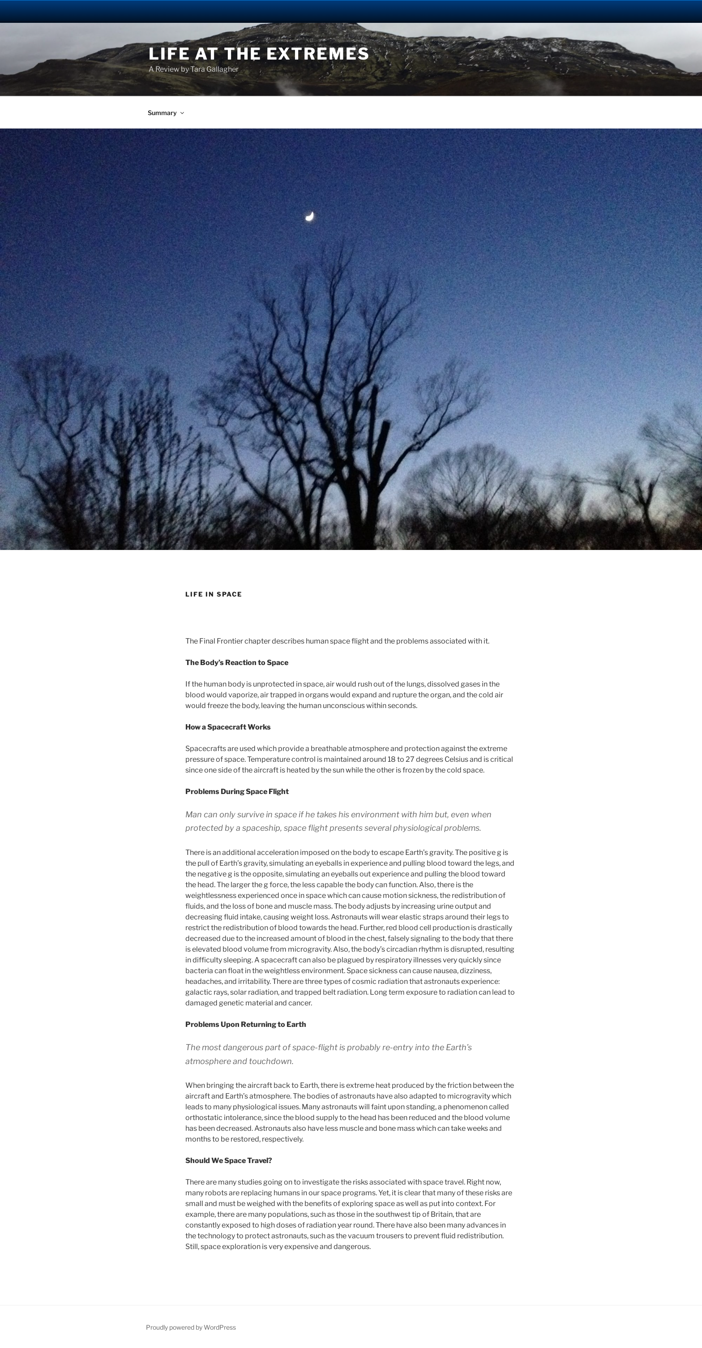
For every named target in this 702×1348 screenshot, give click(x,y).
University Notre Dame (81, 11)
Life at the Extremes (259, 54)
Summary (166, 112)
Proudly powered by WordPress (191, 1327)
